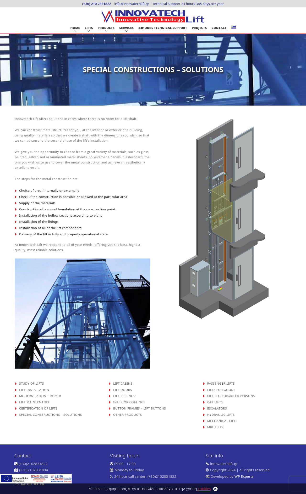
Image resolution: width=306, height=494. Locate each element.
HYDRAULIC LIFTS (221, 414)
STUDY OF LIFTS (31, 383)
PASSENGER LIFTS (221, 383)
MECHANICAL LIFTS (222, 421)
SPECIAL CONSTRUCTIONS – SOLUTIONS (50, 414)
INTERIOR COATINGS (129, 402)
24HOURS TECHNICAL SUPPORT (162, 28)
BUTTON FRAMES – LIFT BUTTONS (139, 408)
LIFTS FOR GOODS (221, 389)
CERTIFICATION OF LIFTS (38, 408)
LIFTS (89, 28)
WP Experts (244, 476)
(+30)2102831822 (33, 463)
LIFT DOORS (122, 389)
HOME (75, 28)
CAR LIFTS (215, 402)
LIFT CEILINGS (124, 396)
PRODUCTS (106, 28)
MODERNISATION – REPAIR (40, 396)
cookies (204, 488)
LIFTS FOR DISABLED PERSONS (231, 396)
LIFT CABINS (122, 383)
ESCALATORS (217, 408)
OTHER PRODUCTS (127, 414)
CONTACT (219, 28)
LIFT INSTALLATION (34, 389)
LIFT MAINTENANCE (34, 402)
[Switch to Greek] (233, 27)
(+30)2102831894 (33, 469)
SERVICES (126, 28)
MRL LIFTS (215, 427)
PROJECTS (199, 28)
